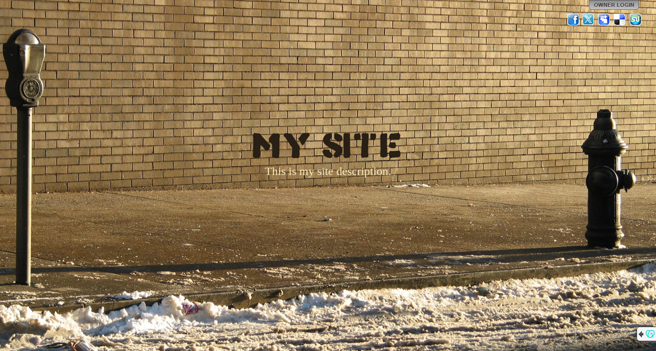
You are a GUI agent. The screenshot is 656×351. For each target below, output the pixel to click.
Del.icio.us (620, 19)
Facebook (573, 19)
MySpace (604, 19)
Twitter (589, 19)
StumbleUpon (635, 19)
